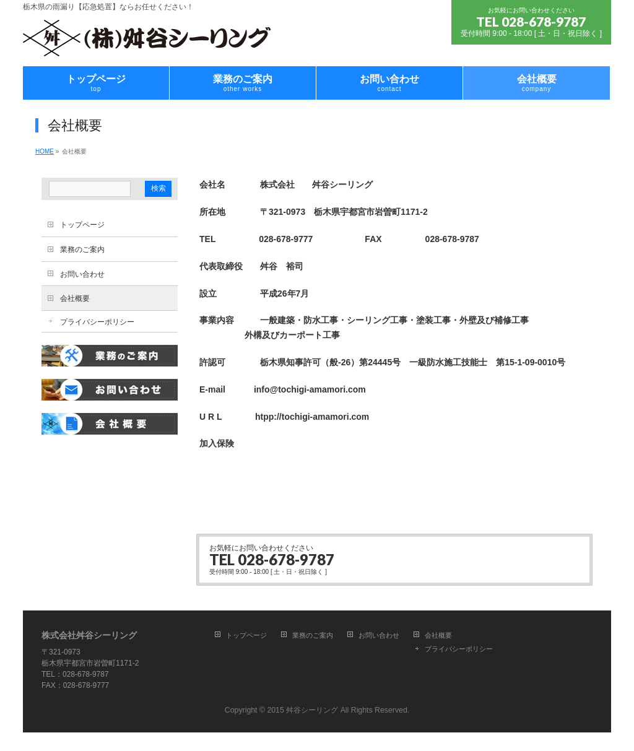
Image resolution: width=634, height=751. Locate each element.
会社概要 (75, 298)
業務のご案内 (82, 249)
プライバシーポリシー (97, 322)
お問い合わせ (82, 274)
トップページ (82, 224)
